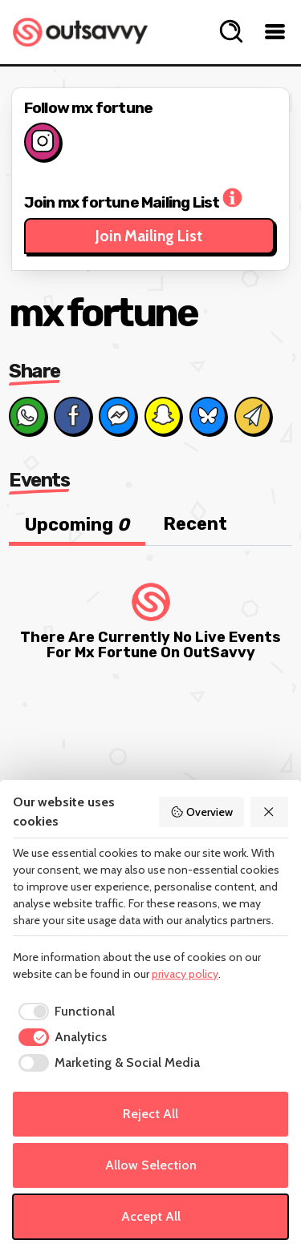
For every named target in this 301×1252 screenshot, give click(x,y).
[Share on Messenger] (117, 416)
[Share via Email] (252, 416)
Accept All (151, 1216)
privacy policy (185, 974)
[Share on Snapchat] (162, 416)
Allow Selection (151, 1165)
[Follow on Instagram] (42, 142)
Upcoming (77, 524)
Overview (201, 812)
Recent (195, 524)
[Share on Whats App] (27, 416)
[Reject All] (269, 812)
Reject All (150, 1113)
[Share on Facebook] (72, 416)
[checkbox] (64, 1011)
